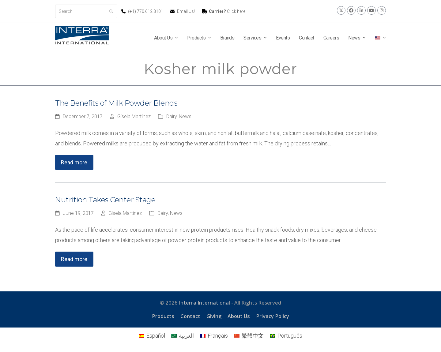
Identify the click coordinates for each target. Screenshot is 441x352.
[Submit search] (111, 11)
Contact (190, 316)
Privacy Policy (272, 316)
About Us (239, 316)
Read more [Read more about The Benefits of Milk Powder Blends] (74, 162)
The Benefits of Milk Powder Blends (116, 103)
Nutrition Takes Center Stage (105, 199)
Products (163, 316)
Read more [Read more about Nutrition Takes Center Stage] (74, 259)
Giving (213, 316)
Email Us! (186, 11)
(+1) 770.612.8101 (146, 11)
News (185, 116)
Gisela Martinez (134, 116)
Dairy (171, 116)
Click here (227, 11)
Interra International (204, 302)
